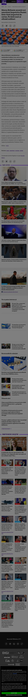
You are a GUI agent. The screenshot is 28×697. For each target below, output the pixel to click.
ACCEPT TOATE (14, 693)
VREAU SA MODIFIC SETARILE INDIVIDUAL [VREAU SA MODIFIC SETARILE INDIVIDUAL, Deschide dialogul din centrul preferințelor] (14, 694)
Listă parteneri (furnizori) (4, 690)
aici (11, 678)
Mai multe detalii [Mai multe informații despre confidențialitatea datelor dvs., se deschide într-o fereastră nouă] (15, 673)
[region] (14, 681)
